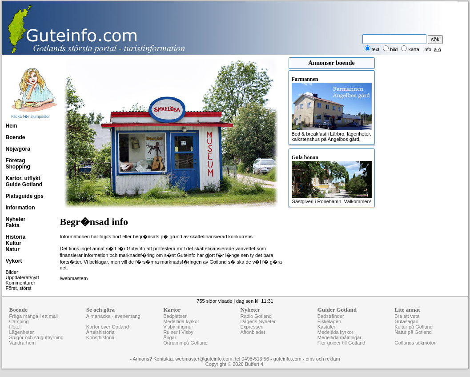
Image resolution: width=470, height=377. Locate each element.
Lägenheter (21, 332)
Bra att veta (406, 316)
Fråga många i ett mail (33, 316)
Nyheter (16, 219)
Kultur (13, 243)
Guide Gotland (24, 184)
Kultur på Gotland (413, 326)
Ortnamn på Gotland (185, 342)
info (427, 49)
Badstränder (330, 316)
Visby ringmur (178, 326)
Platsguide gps (25, 196)
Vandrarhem (22, 342)
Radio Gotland (255, 316)
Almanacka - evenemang (113, 316)
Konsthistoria (100, 337)
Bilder (12, 272)
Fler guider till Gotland (341, 342)
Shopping (18, 167)
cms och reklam (323, 358)
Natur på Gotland (413, 332)
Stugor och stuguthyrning (36, 337)
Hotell (15, 326)
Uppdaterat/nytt (22, 277)
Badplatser (175, 316)
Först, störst (19, 288)
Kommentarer (21, 282)
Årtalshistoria (100, 332)
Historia (16, 237)
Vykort (14, 261)
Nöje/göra (18, 149)
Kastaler (326, 326)
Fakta (13, 225)
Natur (13, 249)
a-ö (437, 49)
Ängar (169, 337)
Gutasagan (406, 321)
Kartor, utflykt (23, 178)
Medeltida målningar (339, 337)
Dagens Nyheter (258, 321)
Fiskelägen (329, 321)
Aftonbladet (252, 332)
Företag (15, 160)
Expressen (251, 326)
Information (20, 208)
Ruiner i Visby (178, 332)
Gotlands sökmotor (414, 342)
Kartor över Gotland (107, 326)
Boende (15, 137)
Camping (19, 321)
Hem (11, 126)
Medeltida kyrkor (181, 321)
